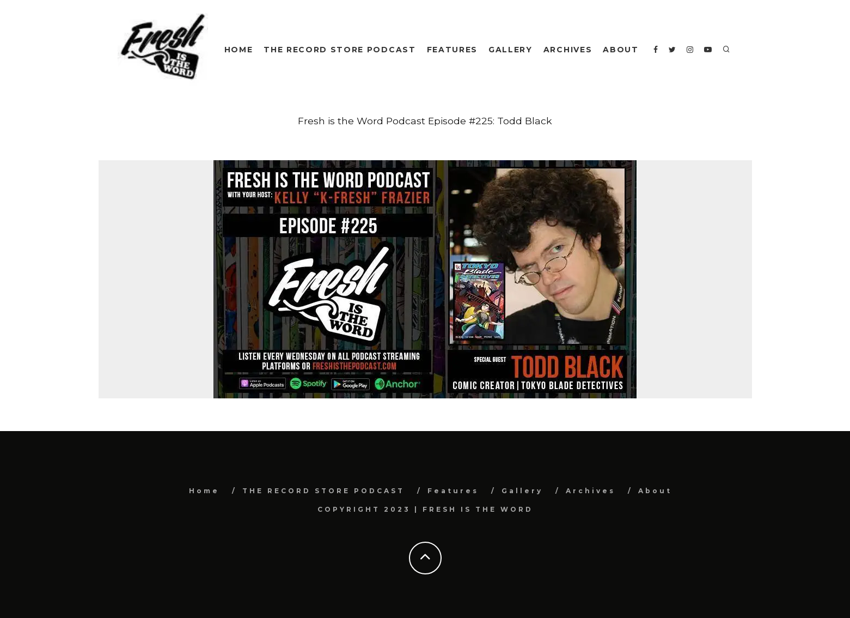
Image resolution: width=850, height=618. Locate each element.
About (620, 49)
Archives (567, 49)
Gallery (510, 49)
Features (452, 49)
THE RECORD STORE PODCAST (339, 49)
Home (238, 49)
